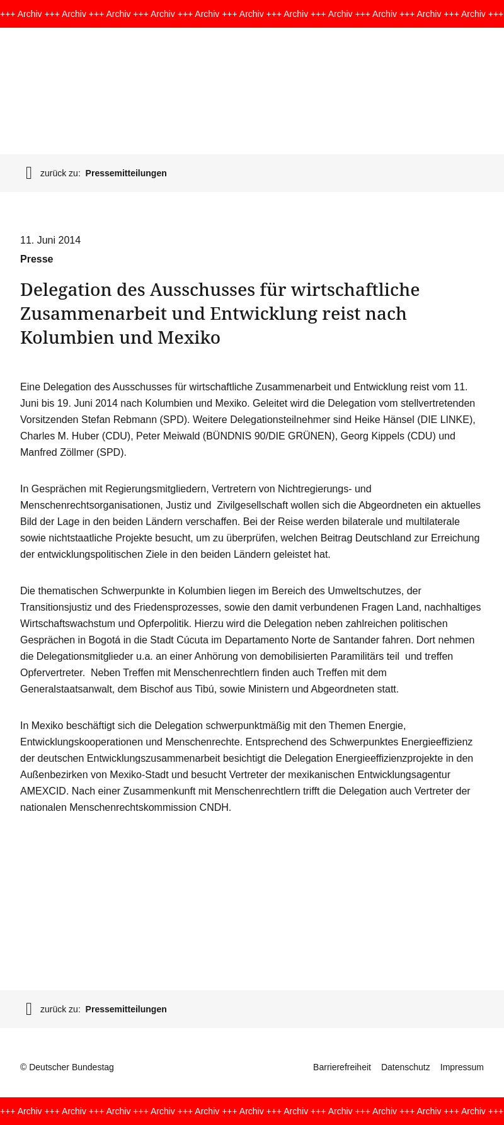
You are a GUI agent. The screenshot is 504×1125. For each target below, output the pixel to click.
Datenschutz (405, 1067)
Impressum (462, 1067)
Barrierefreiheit (342, 1067)
